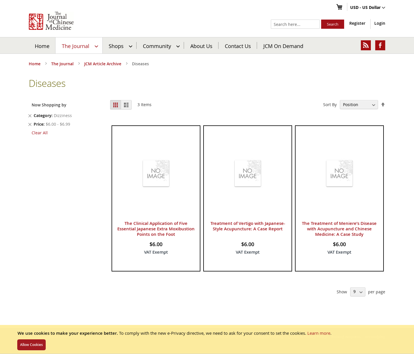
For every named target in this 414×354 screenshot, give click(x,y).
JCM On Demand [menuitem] (283, 46)
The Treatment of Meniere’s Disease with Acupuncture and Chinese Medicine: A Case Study (339, 228)
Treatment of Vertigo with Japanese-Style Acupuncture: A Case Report (247, 226)
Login (379, 23)
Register (357, 23)
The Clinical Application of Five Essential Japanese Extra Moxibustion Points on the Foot (156, 228)
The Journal (63, 63)
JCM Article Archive (103, 63)
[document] (207, 339)
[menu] (207, 45)
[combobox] (295, 24)
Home (42, 46)
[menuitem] (79, 45)
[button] (367, 8)
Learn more (318, 333)
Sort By (330, 104)
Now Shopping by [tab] (49, 105)
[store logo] (51, 21)
